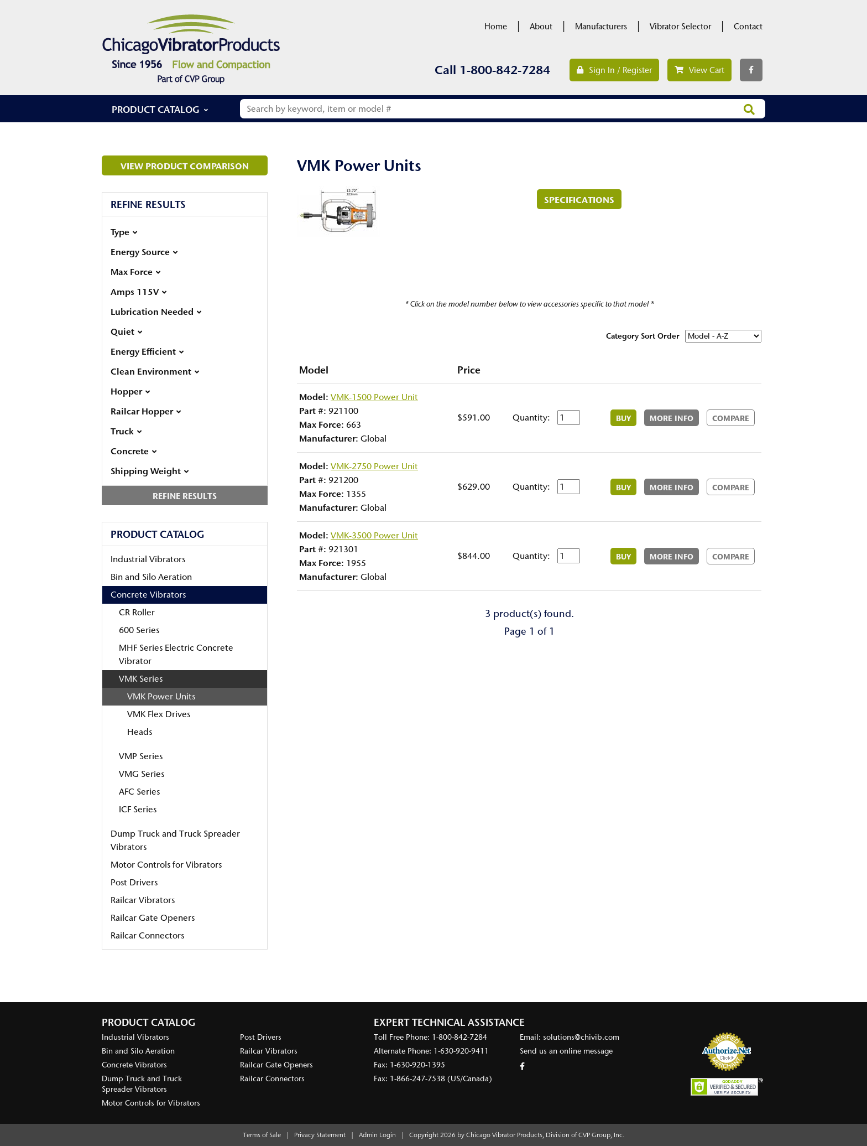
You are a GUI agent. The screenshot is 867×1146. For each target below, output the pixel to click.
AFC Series (139, 791)
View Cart (699, 70)
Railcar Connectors (147, 935)
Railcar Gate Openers (153, 918)
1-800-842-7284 (504, 70)
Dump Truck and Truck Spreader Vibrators (175, 840)
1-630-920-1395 (417, 1065)
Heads (139, 732)
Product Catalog (156, 109)
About (541, 26)
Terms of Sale (262, 1135)
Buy (623, 418)
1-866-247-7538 (417, 1079)
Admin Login (377, 1135)
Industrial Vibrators (148, 559)
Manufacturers (601, 26)
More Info (671, 418)
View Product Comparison (185, 166)
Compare (730, 418)
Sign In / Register (614, 70)
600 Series (139, 630)
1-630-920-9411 (461, 1051)
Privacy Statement (320, 1135)
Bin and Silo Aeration (151, 577)
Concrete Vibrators (148, 594)
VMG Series (141, 774)
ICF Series (137, 809)
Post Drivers (134, 882)
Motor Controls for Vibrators (166, 864)
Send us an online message (566, 1051)
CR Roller (137, 612)
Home (495, 26)
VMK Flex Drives (158, 714)
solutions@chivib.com (581, 1037)
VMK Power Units (161, 696)
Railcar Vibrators (143, 900)
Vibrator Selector (680, 26)
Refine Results (185, 496)
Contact (748, 26)
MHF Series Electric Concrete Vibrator (176, 654)
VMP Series (141, 756)
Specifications (579, 199)
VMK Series (141, 679)
